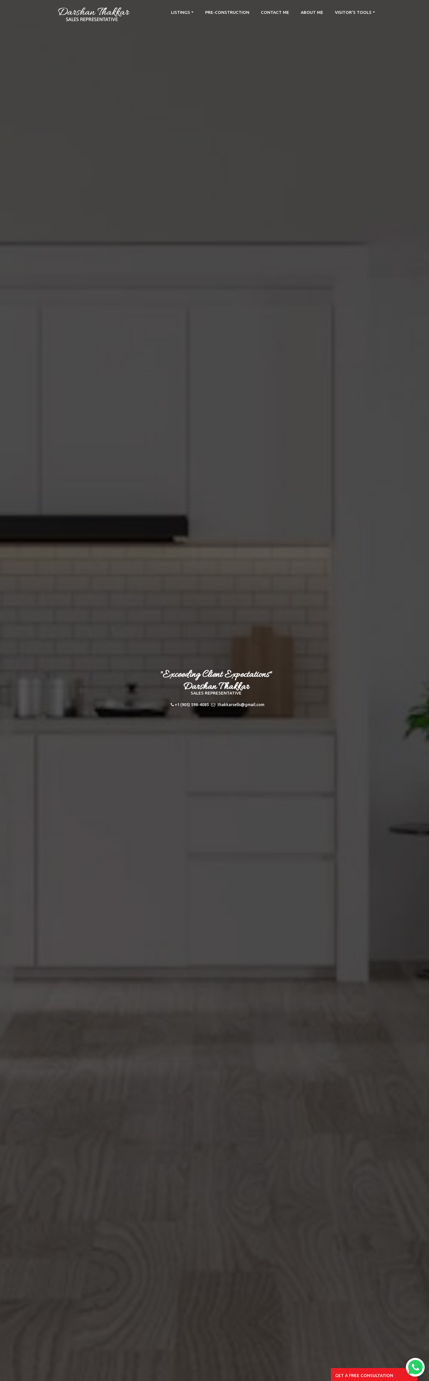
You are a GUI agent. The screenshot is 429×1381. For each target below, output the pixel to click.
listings (180, 12)
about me (312, 12)
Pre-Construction (227, 12)
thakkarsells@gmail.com (241, 704)
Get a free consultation (364, 1375)
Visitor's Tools (353, 12)
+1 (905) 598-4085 (192, 704)
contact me (275, 12)
